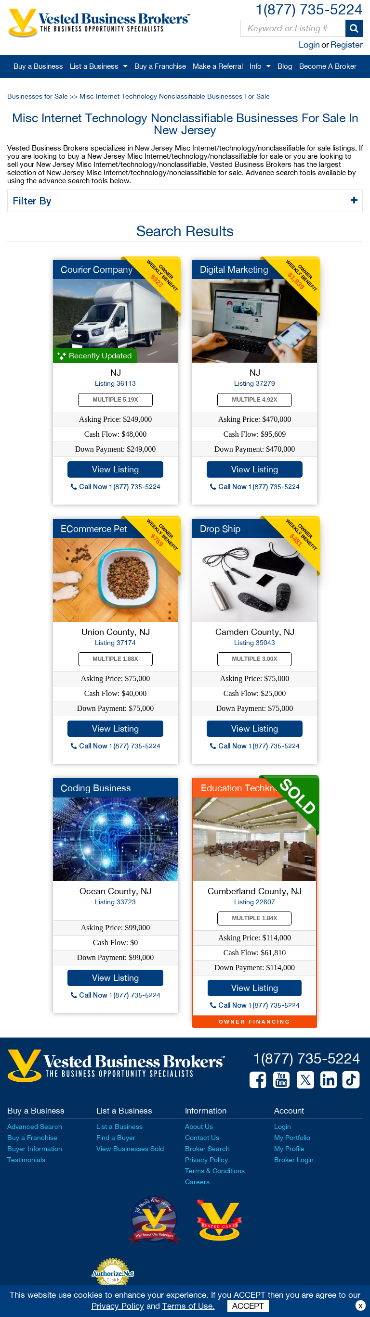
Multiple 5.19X (115, 399)
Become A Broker (328, 66)
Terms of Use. (188, 1306)
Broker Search (207, 1148)
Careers (197, 1182)
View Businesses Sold (130, 1148)
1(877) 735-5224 (309, 9)
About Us (199, 1126)
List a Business (94, 66)
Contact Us (202, 1137)
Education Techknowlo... (251, 788)
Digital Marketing (234, 269)
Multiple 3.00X (255, 659)
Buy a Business (38, 66)
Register (346, 44)
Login (309, 44)
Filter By (33, 200)
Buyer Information (34, 1148)
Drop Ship (220, 528)
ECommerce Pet (94, 528)
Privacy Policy (206, 1160)
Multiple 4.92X (255, 399)
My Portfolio (292, 1137)
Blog (285, 66)
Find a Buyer (115, 1137)
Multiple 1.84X (255, 918)
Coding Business (96, 788)
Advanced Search (34, 1126)
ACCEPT (248, 1306)
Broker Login (294, 1160)
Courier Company (97, 269)
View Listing (115, 469)
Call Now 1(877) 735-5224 (115, 486)
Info (256, 66)
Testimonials (26, 1160)
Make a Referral (218, 66)
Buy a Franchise (160, 66)
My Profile (289, 1148)
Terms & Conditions (215, 1171)
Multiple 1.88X (115, 659)
